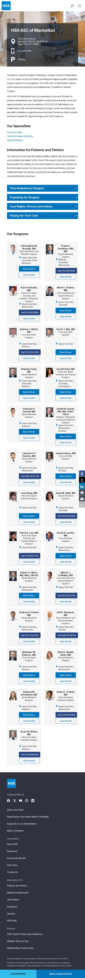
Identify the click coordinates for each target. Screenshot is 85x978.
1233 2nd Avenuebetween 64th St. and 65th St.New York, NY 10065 (33, 41)
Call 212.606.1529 (29, 754)
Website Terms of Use (18, 941)
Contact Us (12, 872)
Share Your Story (15, 810)
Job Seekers (13, 899)
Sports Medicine (15, 140)
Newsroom (12, 851)
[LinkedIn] (34, 800)
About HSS (12, 844)
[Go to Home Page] (11, 783)
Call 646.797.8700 (66, 635)
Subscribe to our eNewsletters (21, 824)
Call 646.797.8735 (30, 476)
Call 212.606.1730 (29, 556)
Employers (12, 906)
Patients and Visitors (17, 886)
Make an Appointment (61, 974)
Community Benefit (16, 858)
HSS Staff (12, 920)
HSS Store (12, 865)
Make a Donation (15, 831)
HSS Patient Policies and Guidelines (25, 934)
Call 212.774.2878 (30, 635)
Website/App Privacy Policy (20, 948)
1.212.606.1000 (18, 974)
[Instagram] (28, 800)
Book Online (29, 269)
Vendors (11, 914)
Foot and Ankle (14, 132)
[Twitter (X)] (16, 800)
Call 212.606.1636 (66, 271)
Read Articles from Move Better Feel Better (28, 817)
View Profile (29, 275)
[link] (82, 473)
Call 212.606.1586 (66, 715)
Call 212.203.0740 (30, 352)
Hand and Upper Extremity (20, 136)
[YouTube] (22, 800)
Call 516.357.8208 (66, 516)
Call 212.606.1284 (29, 312)
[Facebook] (10, 800)
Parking (21, 59)
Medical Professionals (18, 893)
